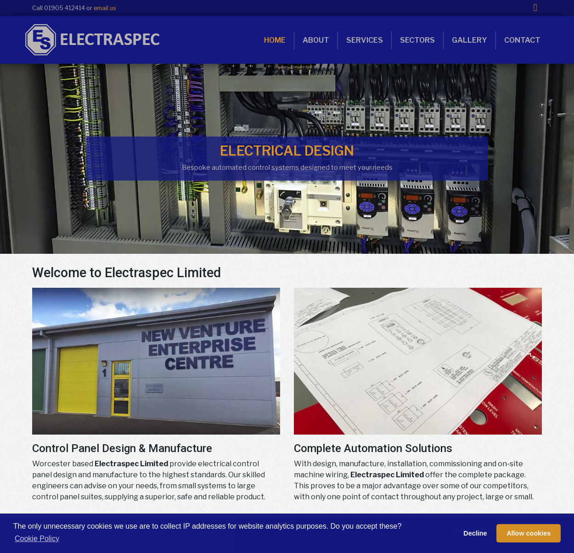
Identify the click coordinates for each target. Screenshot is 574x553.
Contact (522, 40)
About (316, 40)
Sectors (417, 40)
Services (364, 40)
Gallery (469, 40)
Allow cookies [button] (528, 533)
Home (275, 40)
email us (105, 8)
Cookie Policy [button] (37, 538)
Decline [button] (475, 533)
